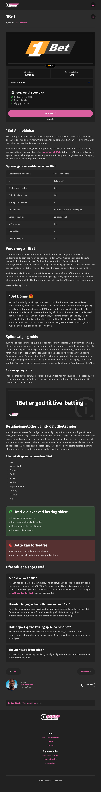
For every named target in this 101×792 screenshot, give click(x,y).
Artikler (51, 745)
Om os (50, 741)
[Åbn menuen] (93, 4)
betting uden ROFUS (51, 152)
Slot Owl (86, 671)
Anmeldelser (32, 703)
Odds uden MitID (50, 759)
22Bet (13, 671)
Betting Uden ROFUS (16, 703)
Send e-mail (88, 685)
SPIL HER (49, 113)
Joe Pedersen (21, 23)
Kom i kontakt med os (50, 737)
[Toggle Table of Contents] (93, 16)
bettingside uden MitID (23, 593)
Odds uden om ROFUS (50, 755)
